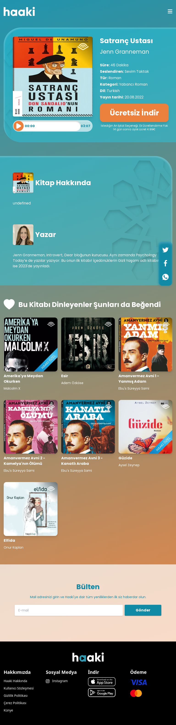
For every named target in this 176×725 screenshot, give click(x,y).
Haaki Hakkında (15, 681)
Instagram (57, 681)
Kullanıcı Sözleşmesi (19, 688)
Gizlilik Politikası (16, 695)
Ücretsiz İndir (134, 113)
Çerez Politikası (15, 703)
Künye (8, 710)
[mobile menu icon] (170, 11)
